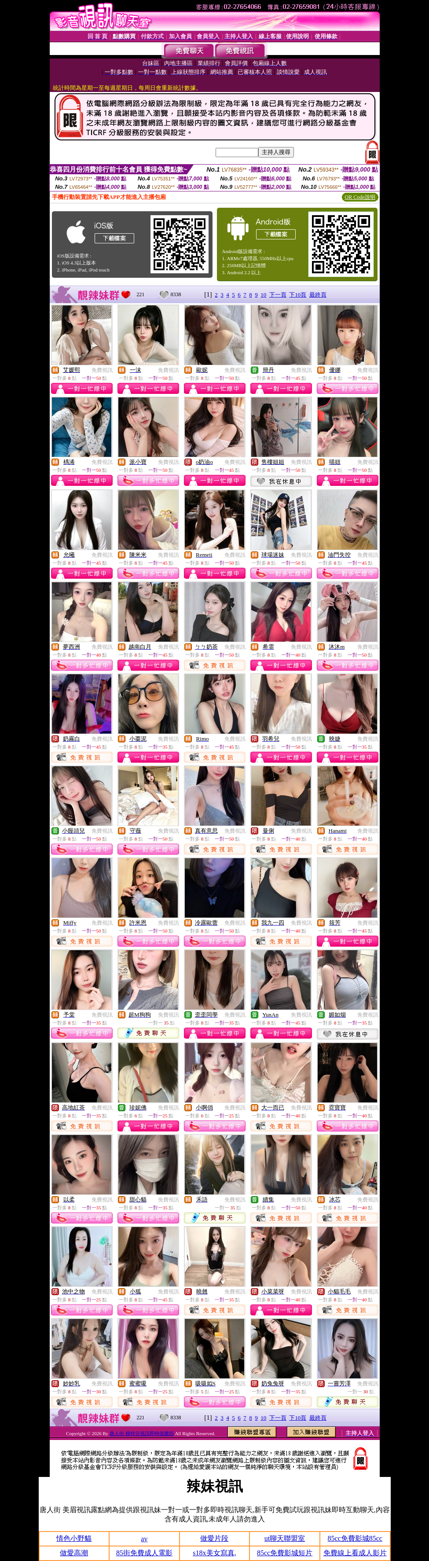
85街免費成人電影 (144, 1553)
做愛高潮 (74, 1553)
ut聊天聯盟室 (284, 1538)
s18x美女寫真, (214, 1553)
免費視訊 (102, 370)
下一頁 (277, 294)
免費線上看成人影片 (355, 1553)
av (144, 1539)
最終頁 (317, 294)
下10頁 (297, 294)
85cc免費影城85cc (354, 1538)
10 (263, 294)
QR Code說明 (360, 197)
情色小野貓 (74, 1538)
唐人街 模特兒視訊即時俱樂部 (142, 1433)
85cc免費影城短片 (284, 1553)
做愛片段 (214, 1538)
